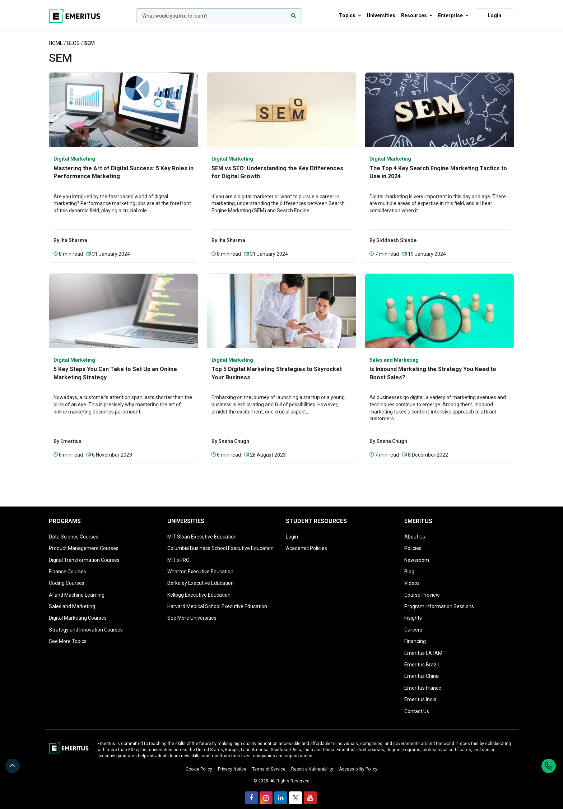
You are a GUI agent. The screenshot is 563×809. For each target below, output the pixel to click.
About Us (414, 530)
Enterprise (453, 12)
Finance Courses (67, 565)
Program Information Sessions (439, 600)
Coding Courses (66, 576)
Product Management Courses (83, 542)
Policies (413, 542)
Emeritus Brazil (421, 658)
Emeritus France (422, 681)
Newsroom (416, 553)
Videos (412, 576)
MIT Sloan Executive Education (202, 530)
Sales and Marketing (72, 600)
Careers (413, 623)
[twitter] (295, 789)
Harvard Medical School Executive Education (217, 600)
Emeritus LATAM (423, 646)
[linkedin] (280, 789)
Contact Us (416, 704)
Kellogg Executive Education (199, 588)
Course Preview (422, 588)
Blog (73, 37)
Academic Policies (306, 542)
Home (56, 37)
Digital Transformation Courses (84, 553)
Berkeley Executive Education (200, 576)
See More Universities (192, 611)
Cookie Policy (199, 761)
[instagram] (266, 789)
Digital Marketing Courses (78, 611)
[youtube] (310, 789)
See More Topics (68, 635)
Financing (415, 635)
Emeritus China (421, 669)
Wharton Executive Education (200, 565)
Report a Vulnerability (312, 761)
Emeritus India (420, 693)
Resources (416, 12)
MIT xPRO (178, 553)
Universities (381, 12)
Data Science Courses (73, 530)
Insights (413, 611)
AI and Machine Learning (76, 588)
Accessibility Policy (358, 761)
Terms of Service (268, 761)
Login (494, 12)
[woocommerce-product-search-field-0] (219, 12)
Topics (350, 12)
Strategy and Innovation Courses (86, 623)
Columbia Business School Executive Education (220, 542)
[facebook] (251, 789)
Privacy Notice (232, 761)
